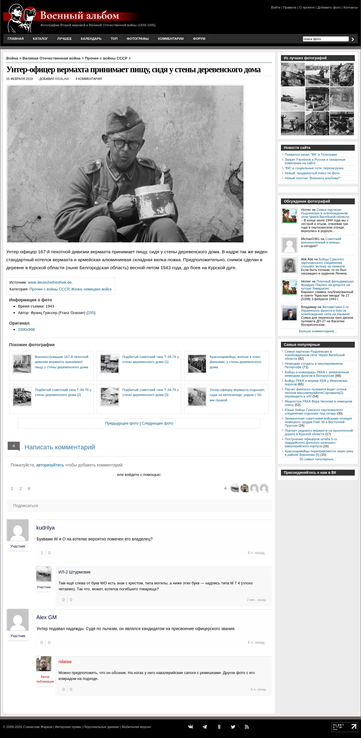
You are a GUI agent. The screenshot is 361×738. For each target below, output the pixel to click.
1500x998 (26, 329)
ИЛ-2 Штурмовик (74, 572)
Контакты (351, 7)
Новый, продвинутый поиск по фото (312, 173)
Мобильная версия (136, 727)
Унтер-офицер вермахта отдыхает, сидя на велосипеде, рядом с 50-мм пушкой (237, 395)
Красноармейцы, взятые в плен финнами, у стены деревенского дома (235, 362)
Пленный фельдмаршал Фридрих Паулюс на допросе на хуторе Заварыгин (327, 285)
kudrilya (45, 528)
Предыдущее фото (122, 423)
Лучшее (64, 38)
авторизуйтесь (50, 465)
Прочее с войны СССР (106, 58)
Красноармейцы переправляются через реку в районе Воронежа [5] (319, 452)
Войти (275, 7)
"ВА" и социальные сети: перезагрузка (314, 168)
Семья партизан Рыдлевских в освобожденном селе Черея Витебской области (325, 213)
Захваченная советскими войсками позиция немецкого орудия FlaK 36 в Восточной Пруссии (318, 422)
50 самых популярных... (318, 459)
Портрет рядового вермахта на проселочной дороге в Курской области (319, 432)
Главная (16, 38)
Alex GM (46, 617)
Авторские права (68, 727)
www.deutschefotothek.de (50, 282)
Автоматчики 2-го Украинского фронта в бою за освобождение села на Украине (325, 310)
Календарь (91, 38)
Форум (199, 38)
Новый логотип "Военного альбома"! (313, 178)
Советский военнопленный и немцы (321, 240)
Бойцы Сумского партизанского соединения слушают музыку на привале (323, 262)
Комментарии (171, 38)
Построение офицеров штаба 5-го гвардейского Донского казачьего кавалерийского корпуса (311, 442)
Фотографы (138, 38)
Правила (289, 7)
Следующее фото (157, 423)
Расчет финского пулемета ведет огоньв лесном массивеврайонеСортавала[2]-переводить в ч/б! (316, 392)
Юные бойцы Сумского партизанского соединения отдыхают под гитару (314, 411)
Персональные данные (101, 727)
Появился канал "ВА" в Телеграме (311, 154)
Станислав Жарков (37, 727)
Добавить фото (329, 7)
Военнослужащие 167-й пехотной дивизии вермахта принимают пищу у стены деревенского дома (61, 362)
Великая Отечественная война (51, 58)
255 (91, 312)
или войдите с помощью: (139, 474)
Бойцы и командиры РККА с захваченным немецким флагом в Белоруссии (317, 373)
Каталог (40, 38)
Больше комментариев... (318, 331)
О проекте (307, 7)
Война (12, 58)
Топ (114, 38)
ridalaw (62, 78)
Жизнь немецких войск (91, 289)
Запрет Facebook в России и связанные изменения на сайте (315, 161)
